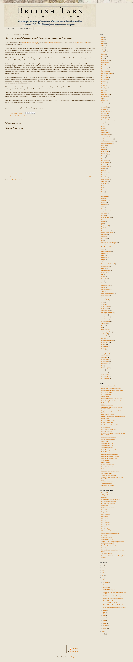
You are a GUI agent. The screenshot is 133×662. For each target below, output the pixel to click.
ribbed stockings (105, 266)
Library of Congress (106, 431)
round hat (103, 268)
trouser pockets (105, 342)
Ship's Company (105, 548)
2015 (103, 631)
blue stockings (104, 77)
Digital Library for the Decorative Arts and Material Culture (112, 408)
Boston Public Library (106, 392)
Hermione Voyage (106, 529)
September (106, 587)
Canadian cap (104, 96)
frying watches (105, 151)
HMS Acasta (104, 516)
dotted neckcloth (105, 134)
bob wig (103, 84)
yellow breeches (105, 374)
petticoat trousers (105, 217)
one (75, 43)
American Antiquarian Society (108, 386)
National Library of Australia (108, 452)
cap (102, 98)
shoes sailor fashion (106, 289)
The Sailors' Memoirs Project (24, 28)
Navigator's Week (105, 200)
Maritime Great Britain (107, 539)
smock (102, 298)
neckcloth (103, 202)
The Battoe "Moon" (106, 554)
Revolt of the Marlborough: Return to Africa (114, 607)
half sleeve (104, 164)
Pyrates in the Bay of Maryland (109, 243)
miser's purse (104, 196)
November (106, 582)
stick (102, 302)
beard (102, 58)
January (105, 628)
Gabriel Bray (104, 154)
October (105, 585)
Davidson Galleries (106, 403)
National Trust (105, 460)
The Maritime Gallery (107, 473)
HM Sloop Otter (105, 525)
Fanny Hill (104, 145)
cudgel (103, 126)
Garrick (103, 156)
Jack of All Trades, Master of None (110, 533)
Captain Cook (104, 101)
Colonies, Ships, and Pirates (108, 503)
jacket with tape (105, 179)
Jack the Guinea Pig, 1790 (109, 589)
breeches (103, 92)
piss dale (103, 221)
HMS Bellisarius (105, 514)
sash (102, 281)
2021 (103, 565)
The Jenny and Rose (106, 332)
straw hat (103, 304)
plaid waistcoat (105, 228)
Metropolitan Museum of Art (108, 439)
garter (102, 158)
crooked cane (104, 124)
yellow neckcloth (105, 376)
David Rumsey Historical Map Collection (111, 401)
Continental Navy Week (107, 120)
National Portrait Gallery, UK (109, 458)
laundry (103, 190)
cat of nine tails (105, 103)
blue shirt (103, 75)
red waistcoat (104, 257)
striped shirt (104, 315)
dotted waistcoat (105, 137)
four (87, 43)
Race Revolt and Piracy (15, 116)
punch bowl (104, 238)
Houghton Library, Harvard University (111, 425)
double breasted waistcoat (107, 141)
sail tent (103, 277)
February (105, 625)
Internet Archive (105, 427)
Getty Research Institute (107, 414)
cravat (102, 122)
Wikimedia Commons (106, 483)
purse (102, 240)
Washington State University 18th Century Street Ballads (112, 478)
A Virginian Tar (105, 495)
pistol (102, 224)
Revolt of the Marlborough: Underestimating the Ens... (110, 601)
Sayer (102, 283)
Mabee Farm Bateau (106, 537)
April (104, 620)
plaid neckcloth (105, 226)
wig (102, 365)
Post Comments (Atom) (18, 180)
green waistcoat (105, 162)
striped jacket (104, 308)
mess (102, 194)
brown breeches (105, 94)
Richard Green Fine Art (107, 465)
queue (102, 245)
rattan (102, 249)
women (103, 370)
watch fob (103, 351)
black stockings (105, 62)
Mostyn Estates (105, 441)
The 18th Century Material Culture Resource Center (112, 550)
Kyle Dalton (75, 649)
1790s (102, 48)
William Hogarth (105, 368)
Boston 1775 (104, 497)
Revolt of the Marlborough (30, 43)
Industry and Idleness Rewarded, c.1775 (113, 598)
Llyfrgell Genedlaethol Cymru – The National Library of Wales (113, 434)
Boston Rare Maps (106, 394)
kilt (102, 185)
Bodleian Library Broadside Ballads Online (112, 390)
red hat (103, 255)
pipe (102, 219)
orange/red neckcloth (106, 211)
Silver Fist (103, 291)
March (105, 623)
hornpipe (103, 175)
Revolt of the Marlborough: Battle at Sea (113, 605)
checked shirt (104, 107)
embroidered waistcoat (107, 143)
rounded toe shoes (106, 270)
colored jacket (104, 117)
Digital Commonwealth (107, 405)
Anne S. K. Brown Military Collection (111, 388)
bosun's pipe (104, 88)
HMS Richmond (105, 522)
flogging (103, 149)
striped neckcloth (105, 310)
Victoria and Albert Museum (108, 475)
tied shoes (103, 338)
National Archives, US (107, 445)
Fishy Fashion (104, 505)
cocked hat (104, 115)
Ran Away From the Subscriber (109, 546)
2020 (103, 567)
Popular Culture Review (107, 232)
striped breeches (105, 306)
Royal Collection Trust (107, 467)
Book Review (104, 86)
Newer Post (9, 177)
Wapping (103, 349)
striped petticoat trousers (107, 312)
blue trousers (104, 79)
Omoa (102, 209)
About (13, 28)
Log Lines (104, 535)
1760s (102, 41)
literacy (103, 192)
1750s (102, 39)
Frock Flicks (104, 510)
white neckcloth (105, 359)
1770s (102, 43)
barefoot (103, 54)
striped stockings (105, 317)
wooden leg (104, 372)
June (104, 615)
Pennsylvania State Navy (107, 544)
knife (102, 187)
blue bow (103, 64)
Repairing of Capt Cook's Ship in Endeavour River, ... (114, 592)
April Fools (104, 52)
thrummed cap (105, 336)
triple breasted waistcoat (107, 340)
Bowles (103, 90)
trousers (103, 344)
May (104, 618)
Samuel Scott (104, 279)
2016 (103, 578)
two (78, 43)
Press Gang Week (105, 236)
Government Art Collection (108, 421)
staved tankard (105, 300)
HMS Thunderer (105, 527)
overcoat (103, 215)
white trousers (104, 363)
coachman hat (104, 113)
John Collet (104, 183)
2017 (103, 575)
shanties (103, 287)
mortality (103, 198)
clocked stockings (105, 111)
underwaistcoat (105, 346)
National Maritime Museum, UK (109, 454)
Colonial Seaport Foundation (108, 501)
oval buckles (104, 213)
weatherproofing (105, 353)
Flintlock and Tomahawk (107, 508)
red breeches (104, 253)
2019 (103, 570)
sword (102, 325)
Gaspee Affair (104, 512)
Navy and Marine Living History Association (112, 541)
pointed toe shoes (105, 230)
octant (102, 207)
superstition (104, 323)
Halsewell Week (105, 166)
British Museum (105, 396)
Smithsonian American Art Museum (110, 471)
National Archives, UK (107, 443)
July (104, 613)
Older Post (92, 177)
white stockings (105, 361)
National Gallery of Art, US (108, 450)
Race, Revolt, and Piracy (52, 43)
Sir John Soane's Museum (107, 469)
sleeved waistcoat (105, 296)
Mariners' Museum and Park (108, 437)
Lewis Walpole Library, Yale (108, 429)
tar (102, 327)
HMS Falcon (104, 520)
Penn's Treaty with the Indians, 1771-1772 (113, 596)
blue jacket (104, 69)
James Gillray (104, 181)
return (102, 262)
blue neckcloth (105, 71)
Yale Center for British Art (108, 485)
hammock (103, 168)
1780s (102, 45)
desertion (103, 130)
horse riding (104, 177)
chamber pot (104, 105)
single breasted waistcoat (107, 293)
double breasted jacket (107, 139)
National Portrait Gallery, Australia (110, 456)
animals (103, 50)
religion (103, 259)
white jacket (104, 357)
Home (7, 28)
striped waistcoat (105, 321)
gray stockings (105, 160)
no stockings (104, 204)
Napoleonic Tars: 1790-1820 (108, 493)
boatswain (103, 82)
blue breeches (104, 67)
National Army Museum (107, 448)
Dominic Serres (105, 132)
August (105, 610)
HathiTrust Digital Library (108, 423)
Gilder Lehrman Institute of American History (113, 416)
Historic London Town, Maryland (109, 531)
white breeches (105, 355)
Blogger (73, 657)
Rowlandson (104, 272)
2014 (103, 634)
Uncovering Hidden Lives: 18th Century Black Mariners (113, 556)
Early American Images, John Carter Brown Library (112, 411)
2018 (103, 572)
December (106, 580)
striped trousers (105, 319)
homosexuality (105, 173)
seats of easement (105, 285)
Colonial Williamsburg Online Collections (111, 399)
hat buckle (104, 171)
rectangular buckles (106, 251)
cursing (103, 128)
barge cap (103, 56)
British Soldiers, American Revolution (110, 499)
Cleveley (103, 109)
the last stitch (104, 334)
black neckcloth (105, 60)
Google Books (105, 419)
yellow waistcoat (105, 378)
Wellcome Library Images (108, 481)
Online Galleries (105, 462)
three (81, 43)
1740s (102, 37)
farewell (103, 147)
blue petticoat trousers (107, 73)
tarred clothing (105, 329)
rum (102, 274)
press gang (104, 234)
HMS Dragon (104, 518)
